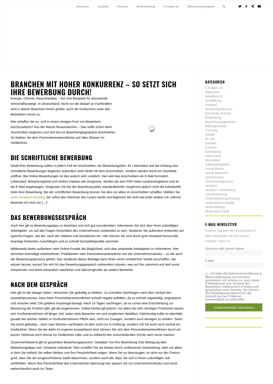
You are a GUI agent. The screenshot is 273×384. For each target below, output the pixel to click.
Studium (211, 185)
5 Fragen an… (215, 87)
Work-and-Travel (217, 211)
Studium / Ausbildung (220, 190)
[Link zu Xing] (253, 6)
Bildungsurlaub (215, 126)
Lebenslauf (213, 156)
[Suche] (224, 6)
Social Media (214, 168)
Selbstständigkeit (217, 164)
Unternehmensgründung (222, 198)
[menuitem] (82, 6)
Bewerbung (213, 117)
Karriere (211, 143)
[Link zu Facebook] (246, 6)
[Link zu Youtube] (259, 6)
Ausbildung (213, 100)
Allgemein (212, 92)
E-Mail (209, 261)
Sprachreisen (214, 177)
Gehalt (210, 134)
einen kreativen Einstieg (28, 197)
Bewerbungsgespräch (220, 122)
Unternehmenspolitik (219, 202)
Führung (211, 130)
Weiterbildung (215, 207)
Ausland (211, 104)
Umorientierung (216, 194)
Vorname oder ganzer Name (224, 248)
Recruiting (212, 160)
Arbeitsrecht (213, 96)
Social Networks (216, 173)
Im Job (210, 139)
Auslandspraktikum (218, 109)
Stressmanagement (219, 181)
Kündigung (213, 151)
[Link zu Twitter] (240, 6)
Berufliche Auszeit (218, 113)
